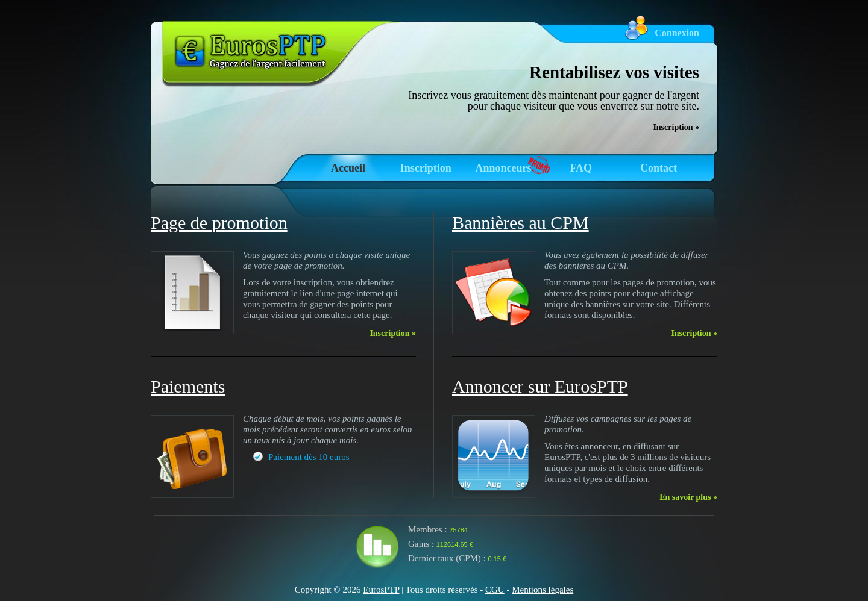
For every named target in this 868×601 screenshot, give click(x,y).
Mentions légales (542, 589)
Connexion (677, 33)
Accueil (348, 168)
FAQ (581, 168)
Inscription (425, 168)
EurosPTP (381, 589)
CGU (495, 589)
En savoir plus (688, 497)
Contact (658, 168)
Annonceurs (503, 168)
